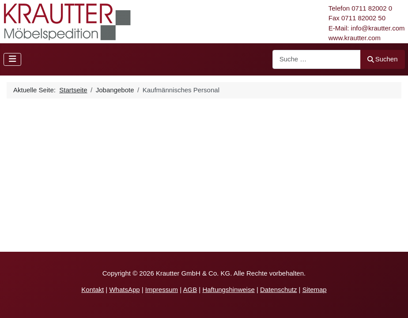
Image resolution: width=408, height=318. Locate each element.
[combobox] (316, 59)
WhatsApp (124, 289)
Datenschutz (278, 289)
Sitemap (314, 289)
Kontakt (92, 289)
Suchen (382, 59)
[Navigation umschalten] (13, 59)
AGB (190, 289)
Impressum (161, 289)
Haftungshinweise (228, 289)
